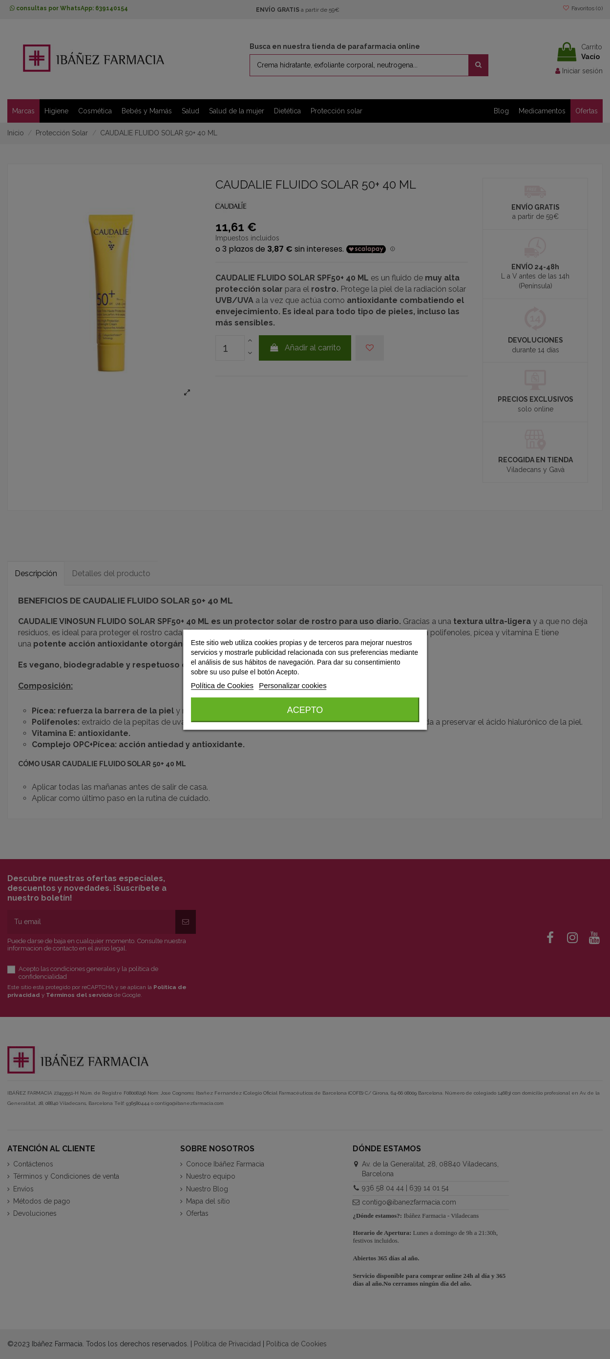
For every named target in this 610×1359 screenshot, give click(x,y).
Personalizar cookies (292, 685)
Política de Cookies (222, 685)
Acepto (305, 709)
